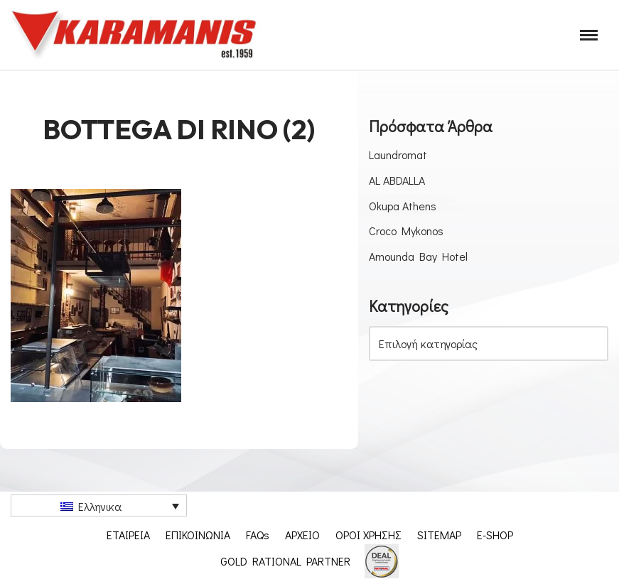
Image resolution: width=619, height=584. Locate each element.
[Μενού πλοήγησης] (588, 35)
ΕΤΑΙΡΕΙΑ (128, 534)
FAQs (257, 534)
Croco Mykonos (406, 230)
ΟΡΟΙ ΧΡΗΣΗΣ (368, 534)
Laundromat (398, 154)
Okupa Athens (402, 205)
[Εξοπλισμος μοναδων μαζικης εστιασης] (135, 35)
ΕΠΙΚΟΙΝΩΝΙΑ (198, 534)
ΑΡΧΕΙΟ (302, 534)
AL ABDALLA (397, 180)
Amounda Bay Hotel (418, 256)
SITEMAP (439, 534)
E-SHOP (495, 534)
